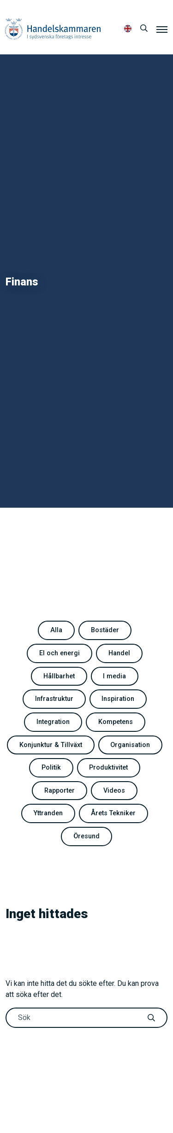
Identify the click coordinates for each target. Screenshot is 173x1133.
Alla (56, 630)
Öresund (86, 836)
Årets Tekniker (113, 813)
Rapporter (59, 791)
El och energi (59, 653)
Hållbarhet (59, 676)
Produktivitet (108, 767)
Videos (114, 791)
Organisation (130, 745)
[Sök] (144, 28)
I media (114, 676)
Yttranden (48, 813)
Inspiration (117, 699)
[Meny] (162, 29)
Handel (119, 653)
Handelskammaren (53, 29)
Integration (53, 722)
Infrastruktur (54, 699)
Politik (51, 767)
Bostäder (105, 630)
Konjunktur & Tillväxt (50, 745)
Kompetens (115, 722)
